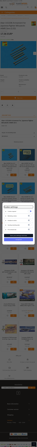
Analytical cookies (12, 220)
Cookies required (12, 211)
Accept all (19, 239)
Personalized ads (12, 229)
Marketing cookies (12, 216)
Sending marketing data (14, 225)
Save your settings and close (18, 235)
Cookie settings (11, 207)
